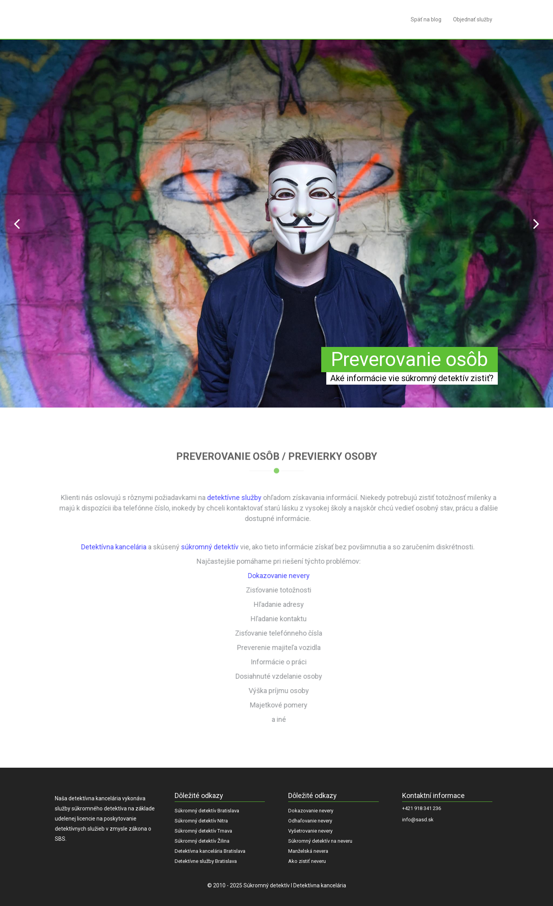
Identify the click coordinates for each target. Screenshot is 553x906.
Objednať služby (472, 19)
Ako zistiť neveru (307, 861)
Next (536, 224)
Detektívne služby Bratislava (206, 861)
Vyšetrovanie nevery (310, 831)
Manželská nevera (308, 851)
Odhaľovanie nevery (310, 821)
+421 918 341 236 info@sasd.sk (421, 814)
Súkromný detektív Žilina (202, 841)
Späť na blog (426, 19)
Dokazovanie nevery (281, 575)
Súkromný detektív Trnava (203, 831)
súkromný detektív (212, 547)
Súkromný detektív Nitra (201, 821)
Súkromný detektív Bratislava (207, 811)
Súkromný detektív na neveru (320, 841)
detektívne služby (237, 497)
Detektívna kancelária (116, 547)
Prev (16, 224)
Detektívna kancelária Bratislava (210, 851)
